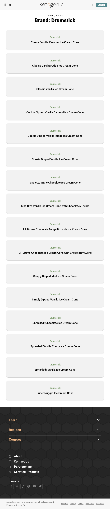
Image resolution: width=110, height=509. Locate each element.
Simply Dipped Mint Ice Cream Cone (55, 276)
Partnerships (23, 467)
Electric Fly (20, 505)
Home (50, 15)
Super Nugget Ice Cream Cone (55, 393)
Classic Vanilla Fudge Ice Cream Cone (55, 65)
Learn (13, 420)
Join (101, 4)
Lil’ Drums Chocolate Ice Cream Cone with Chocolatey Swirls (55, 252)
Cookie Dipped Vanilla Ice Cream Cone (55, 159)
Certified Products (26, 472)
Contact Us (21, 461)
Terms (80, 504)
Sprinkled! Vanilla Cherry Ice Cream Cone (55, 346)
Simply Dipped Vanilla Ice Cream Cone (55, 299)
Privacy (73, 504)
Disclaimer (90, 504)
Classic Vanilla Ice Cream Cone (55, 89)
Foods (59, 15)
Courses (15, 439)
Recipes (15, 430)
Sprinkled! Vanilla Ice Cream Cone (55, 369)
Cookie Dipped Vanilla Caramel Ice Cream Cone (55, 112)
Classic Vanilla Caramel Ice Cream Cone (55, 42)
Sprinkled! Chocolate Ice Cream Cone (55, 323)
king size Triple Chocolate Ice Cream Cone (55, 182)
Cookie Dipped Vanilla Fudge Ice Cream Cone (55, 136)
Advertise (64, 504)
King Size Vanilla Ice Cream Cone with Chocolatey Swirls (55, 206)
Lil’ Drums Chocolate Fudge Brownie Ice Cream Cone (55, 229)
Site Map (100, 504)
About (18, 456)
